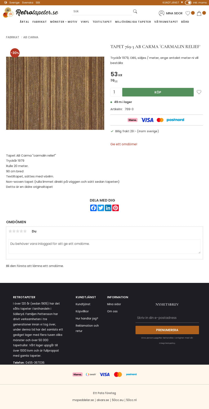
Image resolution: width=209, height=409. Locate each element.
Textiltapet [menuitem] (102, 22)
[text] (156, 75)
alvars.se (103, 400)
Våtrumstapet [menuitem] (166, 22)
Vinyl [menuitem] (85, 22)
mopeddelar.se (83, 400)
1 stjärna (10, 231)
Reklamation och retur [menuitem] (87, 328)
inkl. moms (200, 2)
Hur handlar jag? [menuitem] (87, 318)
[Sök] (135, 11)
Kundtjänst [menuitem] (171, 2)
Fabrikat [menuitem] (39, 22)
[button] (190, 13)
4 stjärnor (21, 231)
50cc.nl (131, 400)
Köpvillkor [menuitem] (82, 311)
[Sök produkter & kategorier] (102, 11)
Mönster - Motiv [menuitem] (64, 22)
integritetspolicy (167, 343)
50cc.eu (117, 400)
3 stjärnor (17, 231)
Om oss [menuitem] (112, 311)
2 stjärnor (14, 231)
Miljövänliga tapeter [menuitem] (133, 22)
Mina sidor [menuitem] (114, 304)
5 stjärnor (25, 231)
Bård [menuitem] (185, 22)
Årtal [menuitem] (24, 22)
